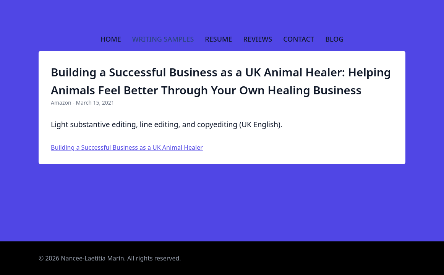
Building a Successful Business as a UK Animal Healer (127, 147)
